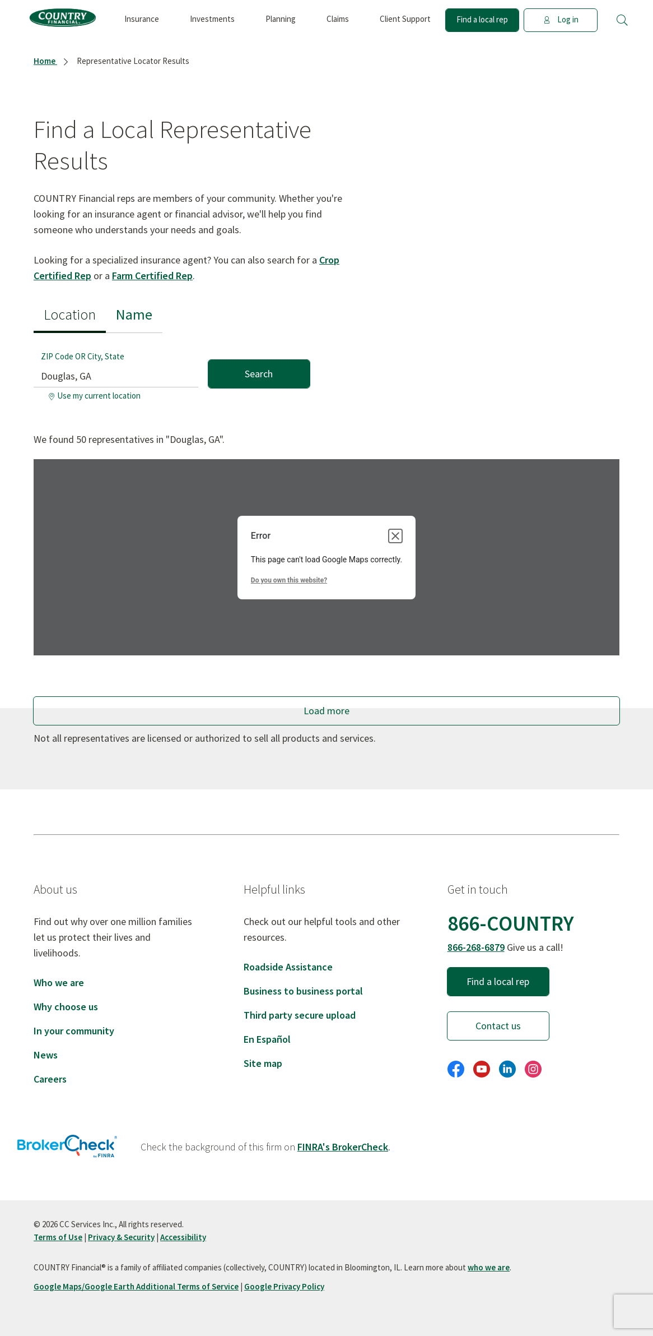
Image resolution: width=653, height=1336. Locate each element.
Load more (326, 710)
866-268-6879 (476, 947)
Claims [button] (337, 18)
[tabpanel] (172, 369)
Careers (50, 1079)
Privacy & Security (121, 1237)
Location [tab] (70, 314)
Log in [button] (561, 19)
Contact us (498, 1025)
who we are (489, 1267)
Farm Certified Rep (152, 275)
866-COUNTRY (510, 923)
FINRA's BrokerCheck (342, 1146)
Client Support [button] (405, 18)
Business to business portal (303, 990)
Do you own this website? (289, 580)
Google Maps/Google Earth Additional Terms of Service (136, 1286)
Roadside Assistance (288, 966)
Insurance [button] (141, 18)
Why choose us (66, 1006)
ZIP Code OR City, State (82, 356)
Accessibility (183, 1237)
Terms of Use (58, 1237)
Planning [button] (280, 18)
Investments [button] (212, 18)
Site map (263, 1063)
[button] (622, 20)
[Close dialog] (395, 536)
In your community (74, 1030)
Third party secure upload (300, 1015)
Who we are (59, 982)
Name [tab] (134, 314)
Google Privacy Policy (284, 1286)
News (46, 1054)
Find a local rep (482, 19)
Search (259, 373)
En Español (267, 1039)
